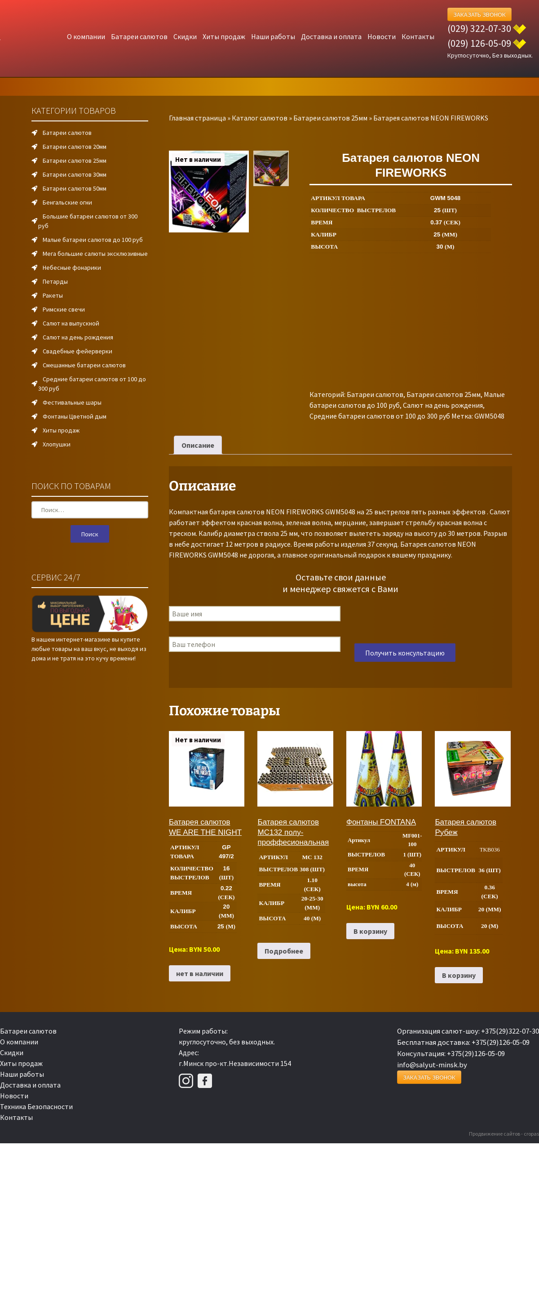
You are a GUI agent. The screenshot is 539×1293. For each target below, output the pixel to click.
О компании (86, 36)
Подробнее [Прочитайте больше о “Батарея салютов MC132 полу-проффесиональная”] (284, 950)
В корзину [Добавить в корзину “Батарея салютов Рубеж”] (459, 975)
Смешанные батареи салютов (84, 365)
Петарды (55, 281)
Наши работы (273, 36)
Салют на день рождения (443, 405)
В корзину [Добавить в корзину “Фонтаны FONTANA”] (370, 931)
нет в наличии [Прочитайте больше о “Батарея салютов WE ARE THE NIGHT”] (199, 973)
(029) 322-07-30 (479, 28)
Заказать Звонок (479, 14)
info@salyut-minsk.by (432, 1065)
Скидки (185, 36)
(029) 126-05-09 (479, 43)
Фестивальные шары (72, 402)
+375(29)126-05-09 (501, 1042)
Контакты (418, 36)
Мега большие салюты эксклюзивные (95, 254)
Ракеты (53, 295)
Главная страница (197, 117)
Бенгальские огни (67, 202)
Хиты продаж (224, 36)
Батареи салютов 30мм (74, 174)
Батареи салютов (139, 36)
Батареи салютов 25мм (330, 117)
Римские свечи (64, 309)
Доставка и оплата (331, 36)
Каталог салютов (259, 117)
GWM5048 (489, 415)
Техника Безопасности (36, 1106)
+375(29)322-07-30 (510, 1031)
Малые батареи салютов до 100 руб (93, 240)
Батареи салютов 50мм (74, 188)
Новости (381, 36)
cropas (531, 1133)
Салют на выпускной (71, 323)
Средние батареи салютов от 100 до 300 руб (379, 415)
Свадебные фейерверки (77, 351)
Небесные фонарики (72, 267)
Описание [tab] (197, 445)
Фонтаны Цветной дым (74, 416)
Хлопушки (57, 444)
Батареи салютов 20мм (74, 147)
